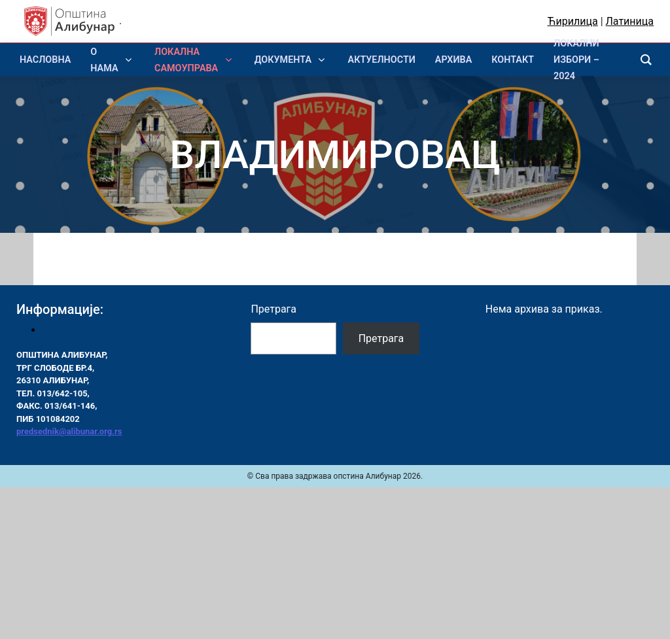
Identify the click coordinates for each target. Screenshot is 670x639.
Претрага (273, 309)
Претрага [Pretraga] (381, 338)
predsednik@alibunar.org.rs (69, 431)
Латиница (630, 21)
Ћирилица (573, 21)
